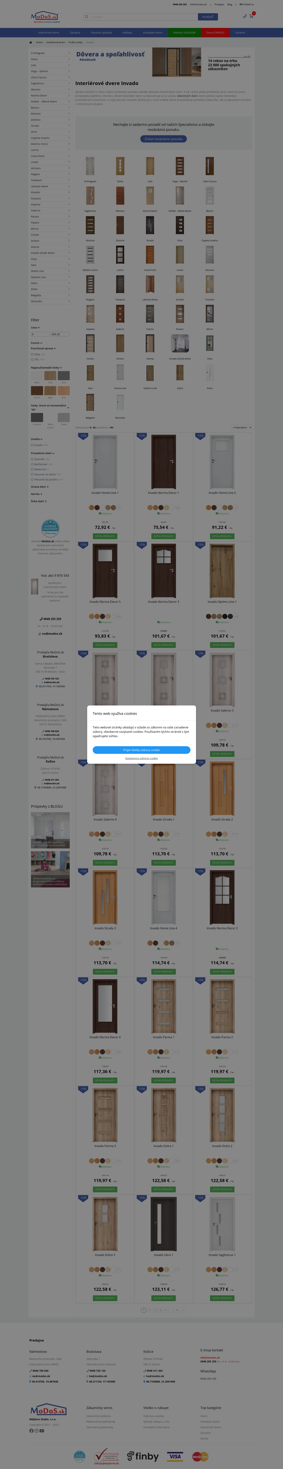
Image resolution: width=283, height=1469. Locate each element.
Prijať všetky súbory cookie (141, 750)
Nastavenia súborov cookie (141, 758)
